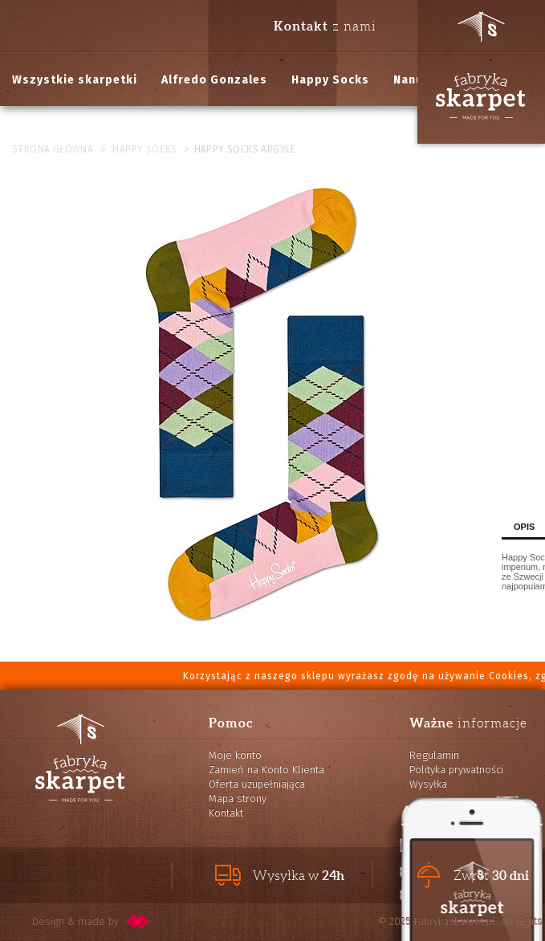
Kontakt (226, 813)
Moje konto (235, 755)
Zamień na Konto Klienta (266, 770)
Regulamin (434, 755)
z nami (325, 25)
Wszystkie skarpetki (74, 80)
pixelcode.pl (138, 921)
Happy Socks (330, 80)
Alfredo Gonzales (214, 80)
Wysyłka (428, 784)
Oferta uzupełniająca (257, 784)
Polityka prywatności (456, 770)
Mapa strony (237, 798)
